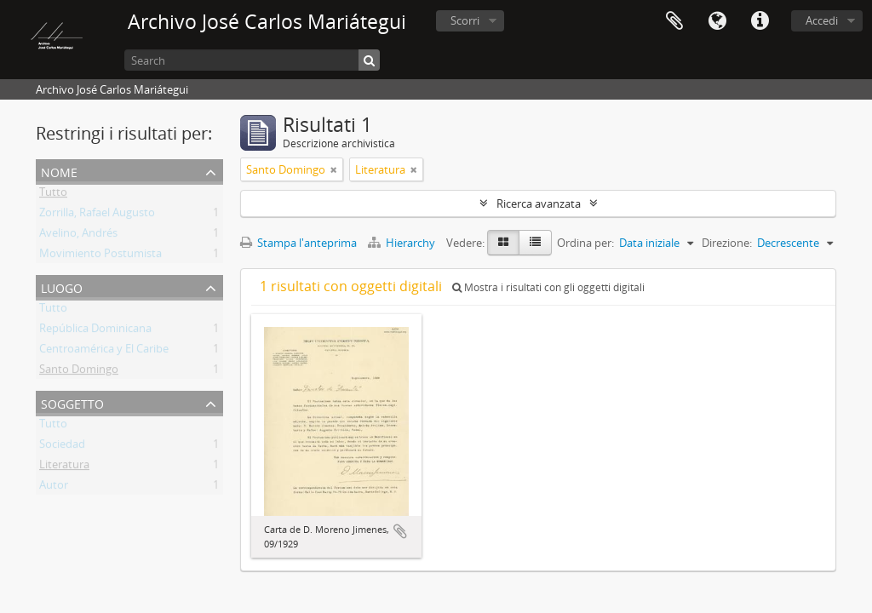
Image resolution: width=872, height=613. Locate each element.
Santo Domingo (78, 372)
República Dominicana (95, 331)
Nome (59, 170)
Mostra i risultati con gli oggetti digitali (548, 287)
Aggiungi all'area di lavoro (400, 531)
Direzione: (727, 242)
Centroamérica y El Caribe (104, 351)
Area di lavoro (674, 21)
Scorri (464, 20)
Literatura (64, 467)
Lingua (717, 21)
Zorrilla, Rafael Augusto (97, 215)
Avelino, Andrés (78, 235)
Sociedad (62, 447)
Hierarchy (403, 242)
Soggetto (72, 402)
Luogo (62, 286)
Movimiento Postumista (100, 256)
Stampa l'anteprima (298, 242)
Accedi (822, 20)
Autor (53, 488)
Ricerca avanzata (538, 203)
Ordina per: (585, 242)
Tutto (53, 195)
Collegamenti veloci (759, 21)
